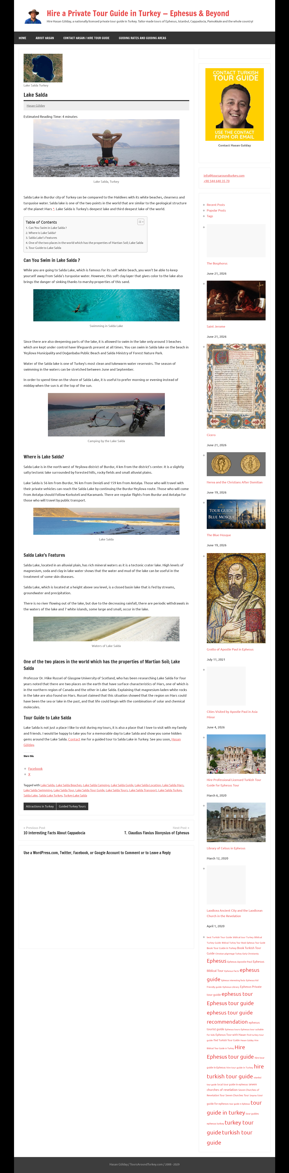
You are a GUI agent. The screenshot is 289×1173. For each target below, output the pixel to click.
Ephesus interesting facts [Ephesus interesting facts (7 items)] (233, 980)
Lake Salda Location (148, 785)
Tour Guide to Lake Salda (45, 247)
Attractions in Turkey (40, 806)
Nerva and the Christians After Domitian (234, 482)
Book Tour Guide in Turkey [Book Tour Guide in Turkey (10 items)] (221, 948)
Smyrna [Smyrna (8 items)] (253, 1095)
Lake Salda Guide (122, 785)
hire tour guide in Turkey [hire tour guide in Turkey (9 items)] (239, 1067)
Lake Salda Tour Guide (89, 790)
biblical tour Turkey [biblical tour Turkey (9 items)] (243, 937)
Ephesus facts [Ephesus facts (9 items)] (231, 970)
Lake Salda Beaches (69, 785)
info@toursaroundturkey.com (224, 175)
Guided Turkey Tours (72, 806)
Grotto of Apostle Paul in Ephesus (230, 649)
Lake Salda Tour (64, 790)
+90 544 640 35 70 (217, 181)
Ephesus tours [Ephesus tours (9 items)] (232, 1029)
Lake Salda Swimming (38, 790)
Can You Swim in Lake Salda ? (48, 227)
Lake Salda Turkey (170, 790)
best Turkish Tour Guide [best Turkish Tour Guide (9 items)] (219, 937)
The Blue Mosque (219, 535)
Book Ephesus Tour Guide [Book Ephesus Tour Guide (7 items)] (253, 942)
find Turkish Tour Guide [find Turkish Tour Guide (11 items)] (227, 1040)
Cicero (211, 435)
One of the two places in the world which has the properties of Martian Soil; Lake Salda (86, 242)
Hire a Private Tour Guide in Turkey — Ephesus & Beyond (138, 13)
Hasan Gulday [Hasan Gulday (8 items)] (247, 1040)
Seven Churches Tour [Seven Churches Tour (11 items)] (237, 1095)
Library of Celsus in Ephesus (226, 848)
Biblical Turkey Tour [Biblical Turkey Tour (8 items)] (231, 942)
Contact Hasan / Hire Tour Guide (86, 38)
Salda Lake (31, 795)
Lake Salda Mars (173, 785)
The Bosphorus (217, 263)
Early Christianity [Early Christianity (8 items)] (250, 953)
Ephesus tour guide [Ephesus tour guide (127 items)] (230, 1003)
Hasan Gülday (36, 105)
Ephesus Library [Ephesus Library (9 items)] (231, 986)
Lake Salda (48, 785)
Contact (74, 739)
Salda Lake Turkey (50, 795)
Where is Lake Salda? (42, 232)
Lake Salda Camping (96, 785)
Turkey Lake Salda (75, 795)
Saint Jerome (216, 326)
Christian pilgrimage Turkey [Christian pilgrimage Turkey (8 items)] (228, 953)
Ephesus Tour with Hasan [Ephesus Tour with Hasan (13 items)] (231, 1034)
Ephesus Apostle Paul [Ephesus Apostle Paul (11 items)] (239, 961)
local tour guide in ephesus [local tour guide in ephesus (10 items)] (232, 1084)
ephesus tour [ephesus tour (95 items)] (237, 994)
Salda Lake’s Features (43, 237)
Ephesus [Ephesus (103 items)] (216, 960)
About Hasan (45, 38)
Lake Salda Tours (117, 790)
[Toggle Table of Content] (138, 222)
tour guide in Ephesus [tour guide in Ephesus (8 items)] (239, 1103)
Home (22, 38)
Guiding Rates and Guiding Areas (142, 38)
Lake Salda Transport (143, 790)
